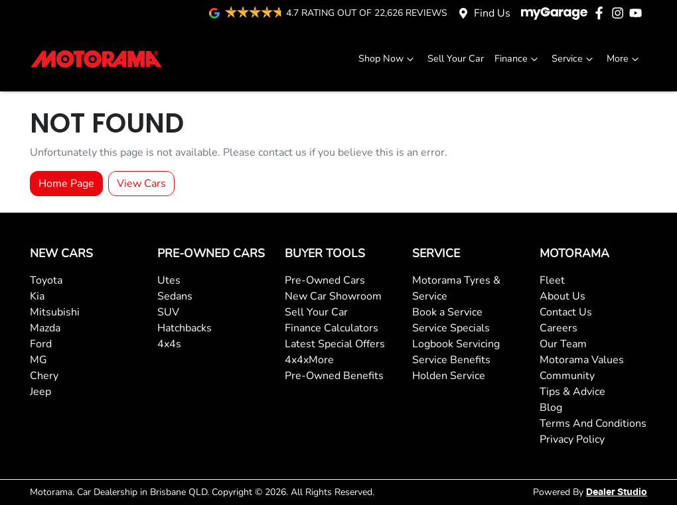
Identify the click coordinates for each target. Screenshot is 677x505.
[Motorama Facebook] (602, 13)
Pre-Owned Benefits (334, 375)
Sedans (174, 296)
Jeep (40, 391)
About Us (562, 296)
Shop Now (387, 59)
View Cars (141, 183)
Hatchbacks (184, 328)
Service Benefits (451, 360)
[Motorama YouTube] (638, 13)
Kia (37, 296)
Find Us (492, 13)
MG (38, 360)
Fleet (552, 280)
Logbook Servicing (456, 344)
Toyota (46, 280)
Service (574, 59)
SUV (168, 312)
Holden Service (448, 375)
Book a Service (447, 312)
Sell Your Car (455, 58)
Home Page (66, 183)
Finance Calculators (331, 328)
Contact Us (566, 312)
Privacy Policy (572, 439)
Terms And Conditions (593, 423)
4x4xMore (309, 360)
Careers (558, 328)
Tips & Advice (572, 391)
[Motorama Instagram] (620, 13)
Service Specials (451, 328)
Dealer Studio (616, 492)
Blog (551, 407)
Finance (517, 59)
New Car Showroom (333, 296)
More (624, 59)
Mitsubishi (55, 312)
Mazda (45, 328)
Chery (44, 375)
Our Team (563, 344)
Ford (41, 344)
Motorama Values (582, 360)
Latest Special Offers (335, 344)
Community (567, 375)
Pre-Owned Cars (325, 280)
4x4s (169, 344)
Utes (169, 280)
